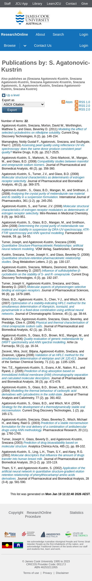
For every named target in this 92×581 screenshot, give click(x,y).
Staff (7, 3)
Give (84, 3)
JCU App (21, 3)
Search (58, 34)
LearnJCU (54, 3)
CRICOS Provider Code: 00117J (46, 564)
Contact (71, 3)
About (40, 34)
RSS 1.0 (84, 102)
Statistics (76, 513)
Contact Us (43, 45)
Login (83, 34)
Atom (69, 102)
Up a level (12, 95)
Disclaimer (62, 572)
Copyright (16, 513)
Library (37, 3)
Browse (10, 45)
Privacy (47, 572)
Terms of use (31, 572)
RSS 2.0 (84, 106)
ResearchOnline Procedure (38, 514)
